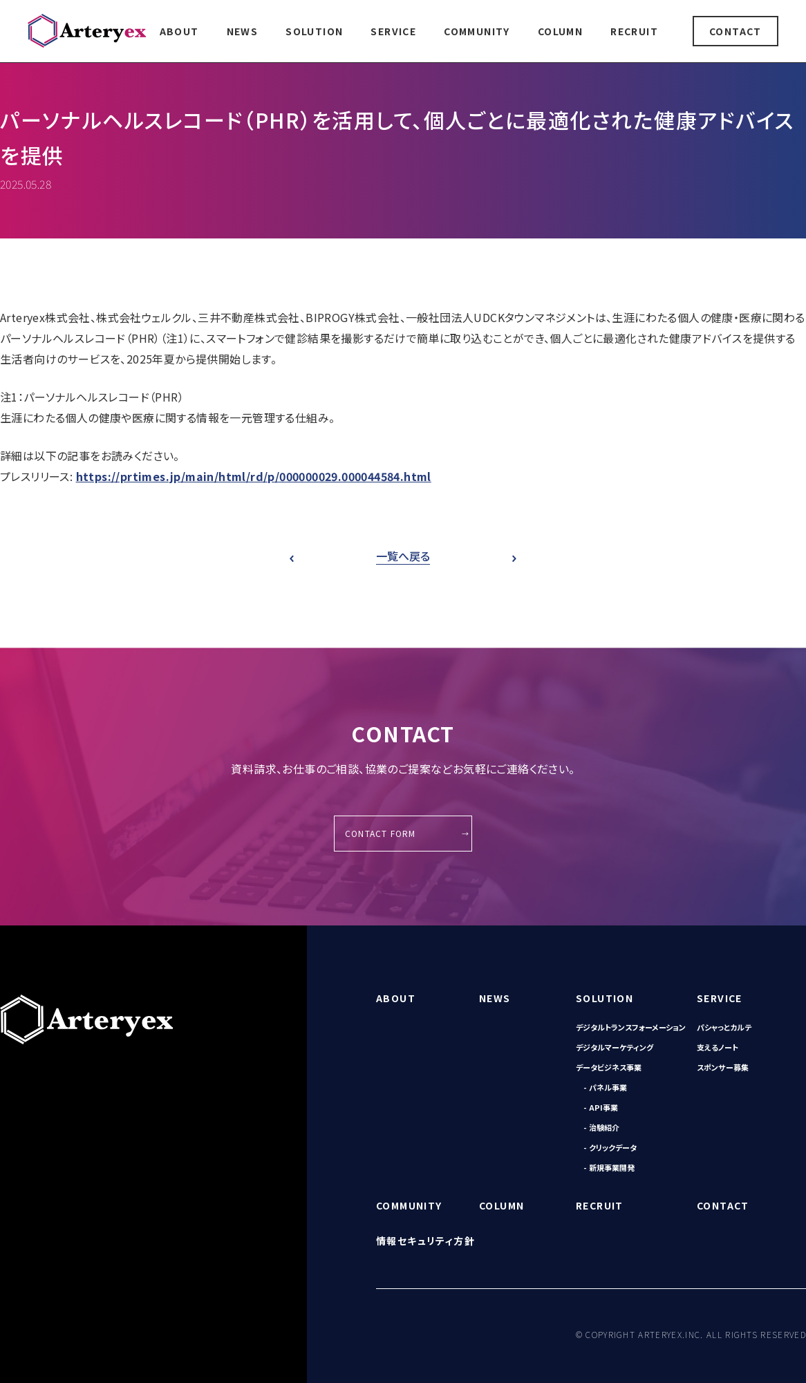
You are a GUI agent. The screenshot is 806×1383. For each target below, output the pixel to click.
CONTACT (735, 31)
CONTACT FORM (380, 833)
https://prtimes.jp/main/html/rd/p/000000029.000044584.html (253, 476)
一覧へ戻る (403, 556)
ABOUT (179, 31)
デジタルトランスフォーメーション (631, 1027)
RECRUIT (634, 31)
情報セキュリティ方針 (425, 1241)
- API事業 (600, 1107)
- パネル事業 (605, 1087)
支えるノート (717, 1047)
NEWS (243, 31)
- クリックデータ (610, 1147)
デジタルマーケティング (614, 1047)
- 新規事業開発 (609, 1167)
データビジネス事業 (608, 1067)
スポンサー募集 (723, 1067)
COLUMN (560, 31)
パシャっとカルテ (724, 1027)
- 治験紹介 (601, 1127)
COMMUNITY (477, 31)
